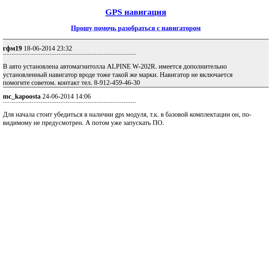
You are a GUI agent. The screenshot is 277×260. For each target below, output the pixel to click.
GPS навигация (135, 12)
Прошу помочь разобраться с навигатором (135, 28)
